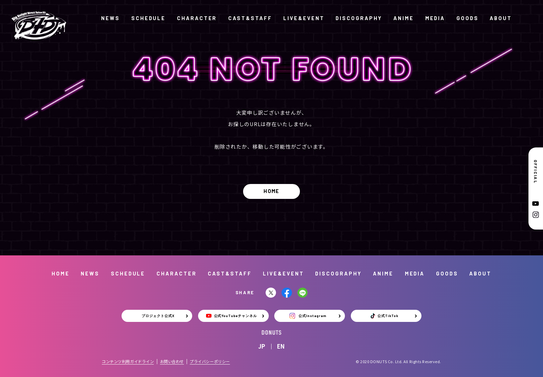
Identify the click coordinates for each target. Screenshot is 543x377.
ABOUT (501, 18)
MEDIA (435, 18)
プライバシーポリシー (210, 361)
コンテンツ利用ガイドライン (128, 361)
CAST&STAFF (250, 18)
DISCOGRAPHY (359, 18)
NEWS (110, 18)
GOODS (467, 18)
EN (281, 346)
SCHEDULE (148, 18)
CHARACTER (197, 18)
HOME (271, 191)
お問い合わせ (172, 361)
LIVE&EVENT (303, 18)
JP (261, 346)
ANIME (403, 18)
